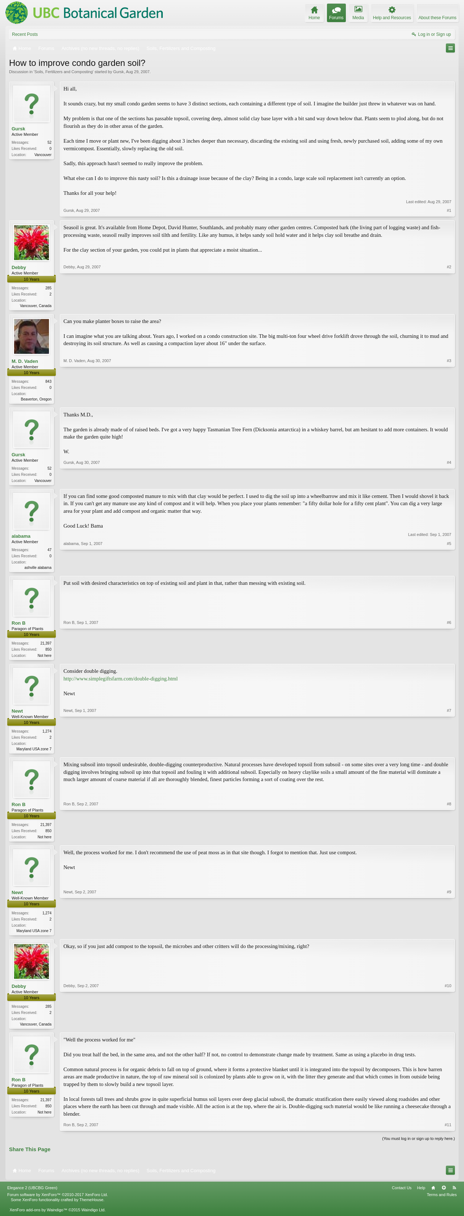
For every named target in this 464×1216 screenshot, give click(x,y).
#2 (449, 304)
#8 (449, 840)
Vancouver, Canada (35, 306)
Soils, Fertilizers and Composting (63, 72)
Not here (44, 659)
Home (433, 1194)
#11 (448, 1131)
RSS (454, 1194)
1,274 (46, 735)
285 (48, 288)
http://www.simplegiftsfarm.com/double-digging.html (120, 682)
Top (443, 1194)
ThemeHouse (91, 1206)
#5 (449, 569)
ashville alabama (38, 570)
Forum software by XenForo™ (57, 1201)
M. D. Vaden (25, 362)
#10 (448, 1029)
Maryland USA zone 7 (33, 753)
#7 (449, 752)
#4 (449, 481)
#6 (449, 657)
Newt (17, 714)
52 (49, 142)
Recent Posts (25, 34)
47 (49, 552)
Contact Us (401, 1194)
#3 (449, 399)
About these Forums (437, 17)
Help (421, 1194)
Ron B (18, 626)
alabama (21, 538)
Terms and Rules (442, 1201)
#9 (449, 934)
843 (48, 382)
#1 (449, 210)
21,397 (45, 646)
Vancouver (42, 155)
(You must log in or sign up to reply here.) (418, 1144)
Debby (19, 267)
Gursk (118, 72)
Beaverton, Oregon (36, 400)
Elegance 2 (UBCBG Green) (32, 1194)
